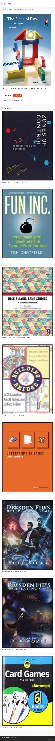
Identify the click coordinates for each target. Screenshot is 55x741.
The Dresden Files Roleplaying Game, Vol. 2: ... (15, 649)
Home (2, 10)
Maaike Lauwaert (10, 91)
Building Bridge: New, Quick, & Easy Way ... (14, 416)
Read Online (8, 95)
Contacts (49, 739)
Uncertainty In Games (8, 493)
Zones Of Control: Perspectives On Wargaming (16, 182)
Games (6, 10)
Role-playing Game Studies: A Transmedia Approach (17, 338)
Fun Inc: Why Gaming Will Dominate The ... (14, 260)
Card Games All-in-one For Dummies (12, 727)
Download (18, 95)
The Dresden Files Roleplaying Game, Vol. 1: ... (15, 571)
